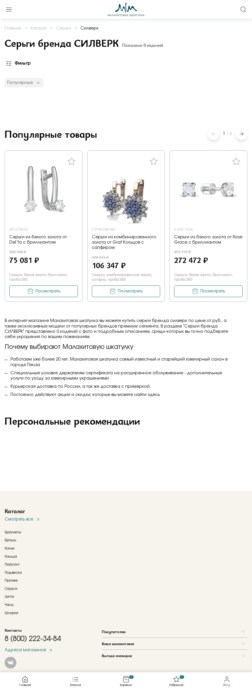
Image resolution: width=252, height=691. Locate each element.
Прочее (11, 580)
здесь (154, 395)
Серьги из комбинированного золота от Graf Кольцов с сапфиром (124, 242)
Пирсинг (12, 564)
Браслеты (13, 532)
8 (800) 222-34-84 (33, 638)
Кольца (11, 556)
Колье (10, 548)
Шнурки (11, 613)
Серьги (11, 588)
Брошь (10, 540)
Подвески (13, 572)
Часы (9, 604)
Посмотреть (48, 291)
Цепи (9, 596)
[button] (241, 134)
